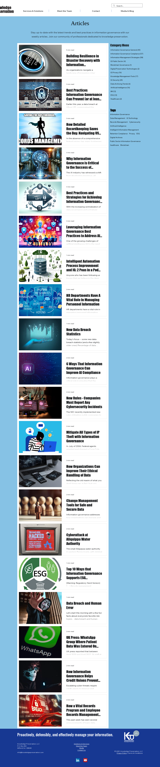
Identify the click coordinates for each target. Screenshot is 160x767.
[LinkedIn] (78, 760)
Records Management (119, 122)
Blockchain (124, 145)
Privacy (132, 134)
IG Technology (132, 118)
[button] (127, 11)
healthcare (114, 145)
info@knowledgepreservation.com (30, 752)
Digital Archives (116, 137)
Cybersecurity (134, 122)
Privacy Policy (122, 753)
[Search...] (126, 6)
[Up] (136, 733)
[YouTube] (85, 760)
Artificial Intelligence (118, 126)
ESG (138, 134)
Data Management (117, 118)
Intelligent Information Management (124, 130)
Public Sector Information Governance (125, 141)
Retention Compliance (119, 134)
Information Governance (120, 114)
